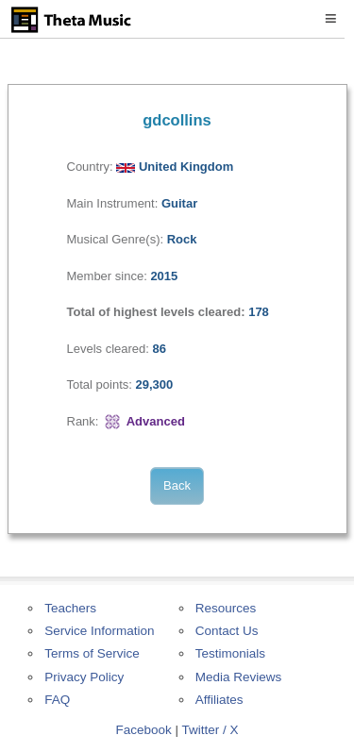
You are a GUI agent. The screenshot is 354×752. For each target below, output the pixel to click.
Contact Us (227, 631)
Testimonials (230, 653)
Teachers (70, 608)
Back (177, 485)
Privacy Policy (84, 677)
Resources (226, 608)
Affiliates (219, 700)
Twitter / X (210, 730)
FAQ (57, 700)
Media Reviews (238, 677)
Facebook (143, 730)
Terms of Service (92, 653)
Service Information (99, 631)
